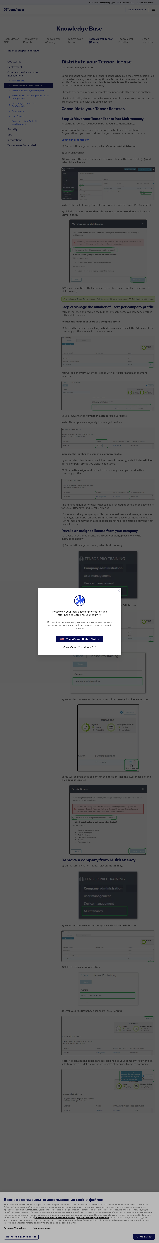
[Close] (118, 590)
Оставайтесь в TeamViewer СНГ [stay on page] (79, 647)
